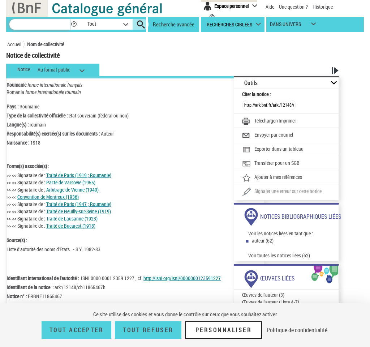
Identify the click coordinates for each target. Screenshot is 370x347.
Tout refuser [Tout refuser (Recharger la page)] (148, 330)
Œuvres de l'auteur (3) (263, 294)
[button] (73, 24)
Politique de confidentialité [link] (297, 330)
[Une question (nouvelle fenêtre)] (282, 192)
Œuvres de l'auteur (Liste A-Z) (270, 302)
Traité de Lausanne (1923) (72, 218)
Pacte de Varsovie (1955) (70, 182)
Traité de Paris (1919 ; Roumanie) (78, 175)
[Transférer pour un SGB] (271, 163)
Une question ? (293, 6)
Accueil (14, 44)
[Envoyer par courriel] (267, 135)
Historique (323, 6)
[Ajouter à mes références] (272, 178)
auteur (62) (263, 240)
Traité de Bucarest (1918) (70, 225)
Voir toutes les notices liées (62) (279, 255)
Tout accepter (77, 330)
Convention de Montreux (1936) (48, 196)
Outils (251, 83)
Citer (256, 94)
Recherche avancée (173, 24)
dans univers (285, 25)
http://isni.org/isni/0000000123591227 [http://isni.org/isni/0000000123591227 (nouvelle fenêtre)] (182, 278)
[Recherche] (39, 24)
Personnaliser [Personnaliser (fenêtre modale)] (223, 330)
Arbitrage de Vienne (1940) (72, 189)
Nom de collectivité (45, 44)
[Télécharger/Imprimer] (269, 121)
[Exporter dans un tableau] (273, 149)
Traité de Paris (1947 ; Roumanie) (78, 204)
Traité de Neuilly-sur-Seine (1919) (78, 211)
